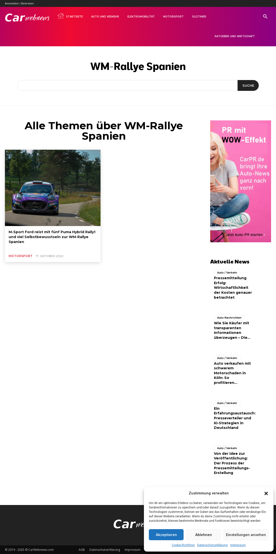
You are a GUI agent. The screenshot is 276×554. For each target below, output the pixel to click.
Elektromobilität (141, 16)
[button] (266, 493)
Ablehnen (203, 535)
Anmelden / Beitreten (19, 3)
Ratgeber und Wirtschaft (235, 36)
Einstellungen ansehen (246, 535)
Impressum (238, 545)
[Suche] (248, 85)
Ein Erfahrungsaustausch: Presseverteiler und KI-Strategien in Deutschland (235, 418)
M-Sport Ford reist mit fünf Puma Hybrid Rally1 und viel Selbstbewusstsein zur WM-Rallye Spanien (52, 237)
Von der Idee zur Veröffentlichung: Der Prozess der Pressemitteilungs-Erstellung (232, 463)
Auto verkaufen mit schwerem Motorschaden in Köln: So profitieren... (232, 373)
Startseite (70, 15)
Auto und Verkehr (105, 16)
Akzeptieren (166, 535)
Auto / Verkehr (227, 272)
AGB (82, 549)
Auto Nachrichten (229, 317)
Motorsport (173, 16)
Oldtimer (199, 16)
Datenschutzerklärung (212, 545)
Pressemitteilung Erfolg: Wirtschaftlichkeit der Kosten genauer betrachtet (233, 287)
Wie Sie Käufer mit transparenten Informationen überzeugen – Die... (232, 330)
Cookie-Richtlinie (183, 545)
